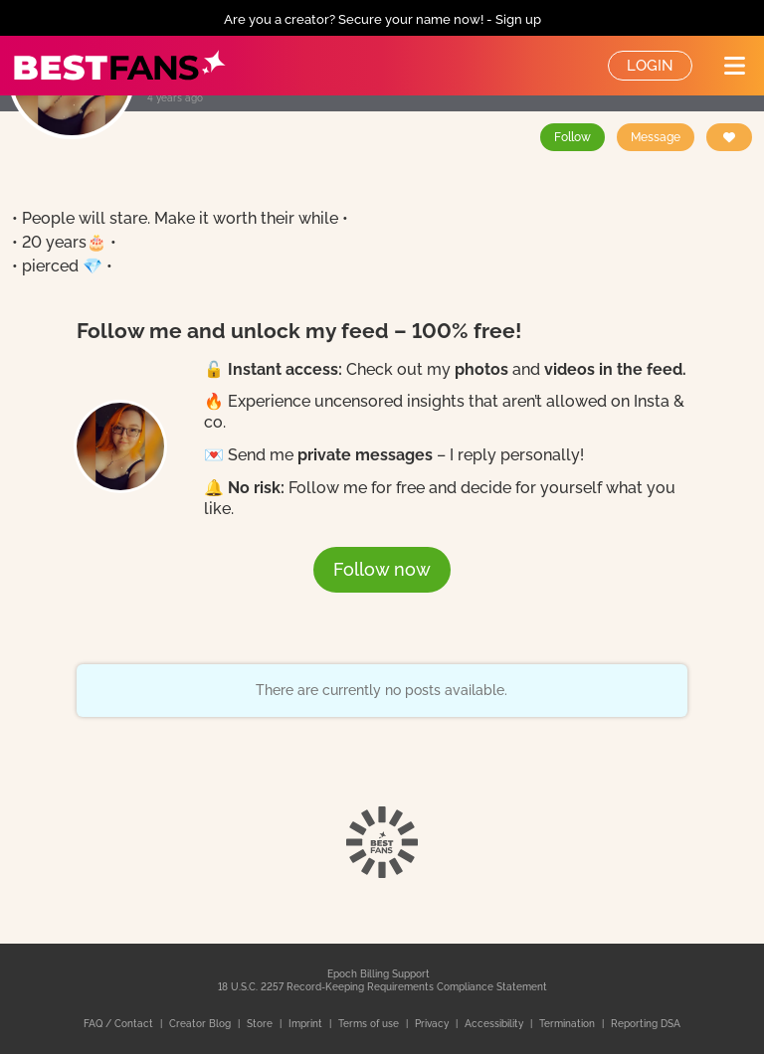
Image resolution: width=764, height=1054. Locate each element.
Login (650, 66)
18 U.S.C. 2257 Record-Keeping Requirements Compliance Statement (382, 986)
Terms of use (370, 1023)
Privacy (433, 1023)
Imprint (306, 1023)
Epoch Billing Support (378, 973)
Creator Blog (201, 1023)
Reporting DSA (645, 1023)
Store (261, 1023)
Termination (568, 1023)
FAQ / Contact (120, 1023)
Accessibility (495, 1023)
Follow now (382, 569)
